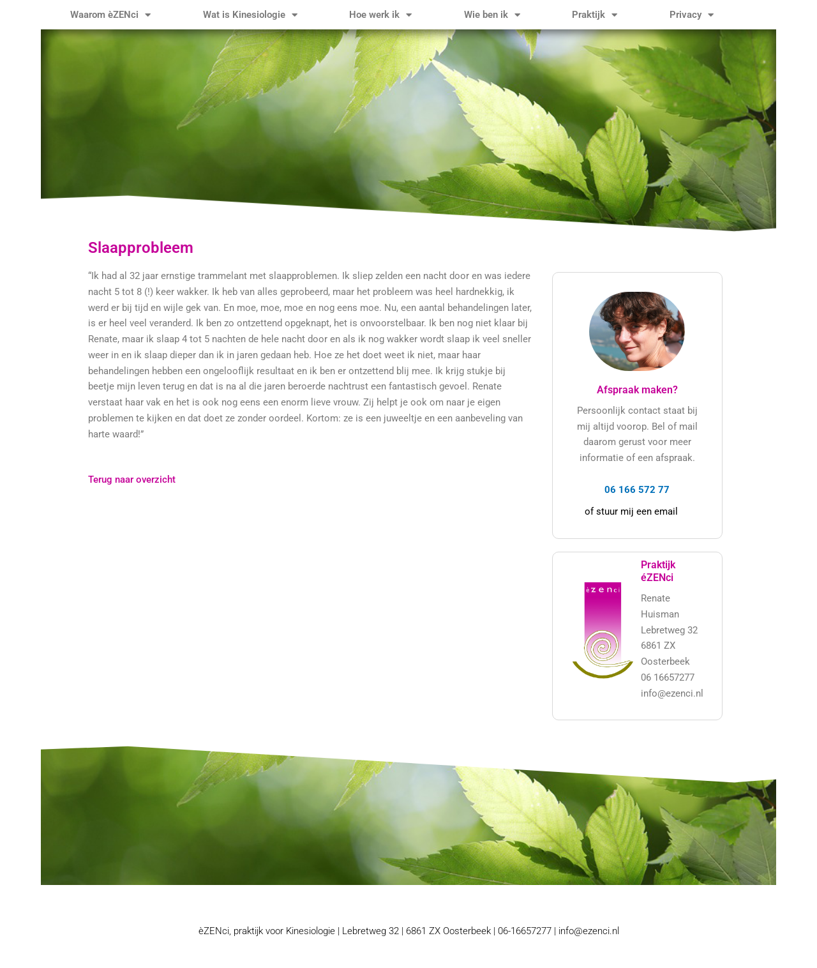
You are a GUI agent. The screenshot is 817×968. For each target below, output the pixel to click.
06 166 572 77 (637, 489)
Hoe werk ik (380, 15)
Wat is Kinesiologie (250, 15)
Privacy (692, 15)
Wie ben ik (492, 15)
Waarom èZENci (110, 15)
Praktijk (594, 15)
